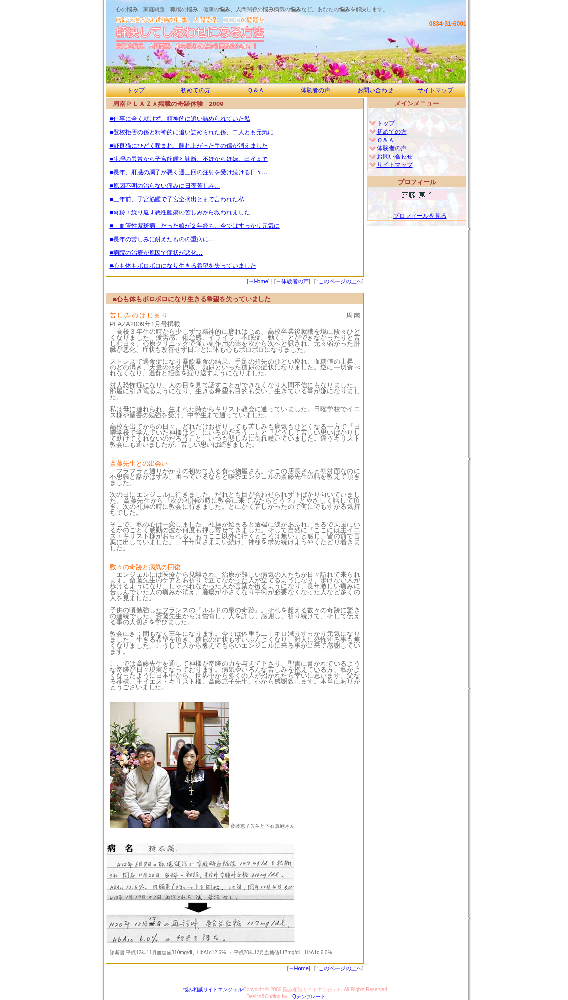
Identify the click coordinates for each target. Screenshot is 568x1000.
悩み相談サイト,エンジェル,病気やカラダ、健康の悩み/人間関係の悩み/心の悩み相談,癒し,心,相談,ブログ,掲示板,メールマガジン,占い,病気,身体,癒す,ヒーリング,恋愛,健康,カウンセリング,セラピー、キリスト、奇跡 (249, 33)
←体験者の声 (292, 281)
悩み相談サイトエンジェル (213, 989)
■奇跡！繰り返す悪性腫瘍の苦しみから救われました (180, 212)
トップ (136, 90)
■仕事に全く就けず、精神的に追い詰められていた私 (180, 118)
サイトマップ (435, 90)
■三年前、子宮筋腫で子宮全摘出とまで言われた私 (177, 199)
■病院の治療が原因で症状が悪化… (156, 252)
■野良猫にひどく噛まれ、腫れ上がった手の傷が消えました (189, 145)
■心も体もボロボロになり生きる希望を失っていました (183, 266)
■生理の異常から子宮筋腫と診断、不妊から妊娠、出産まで (189, 159)
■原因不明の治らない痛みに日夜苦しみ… (165, 185)
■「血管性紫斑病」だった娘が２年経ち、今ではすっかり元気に (195, 225)
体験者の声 (315, 90)
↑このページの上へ (339, 281)
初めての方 (195, 90)
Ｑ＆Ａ (255, 90)
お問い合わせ (375, 90)
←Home (258, 281)
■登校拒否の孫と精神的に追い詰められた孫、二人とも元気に (192, 132)
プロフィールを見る (420, 215)
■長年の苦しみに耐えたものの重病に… (162, 239)
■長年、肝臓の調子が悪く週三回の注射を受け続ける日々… (189, 172)
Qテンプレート (309, 996)
